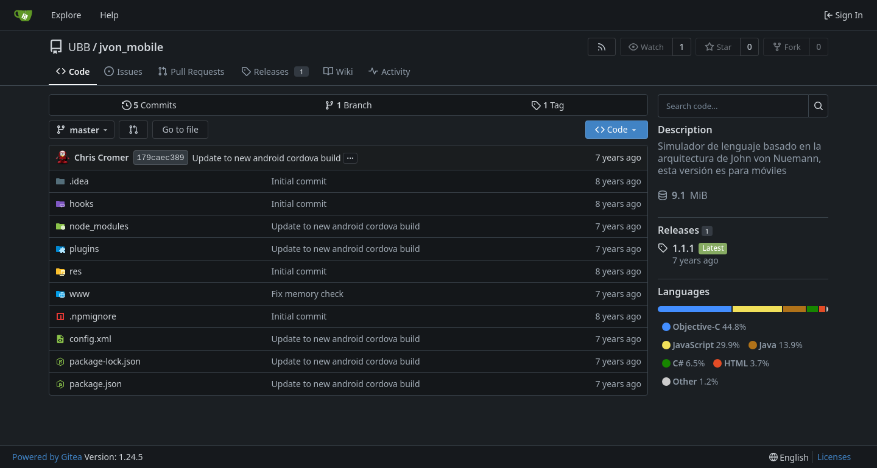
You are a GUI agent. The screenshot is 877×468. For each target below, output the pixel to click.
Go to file (180, 129)
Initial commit (299, 181)
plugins (84, 248)
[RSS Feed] (602, 47)
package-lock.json (105, 361)
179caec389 (161, 157)
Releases (685, 230)
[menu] (789, 457)
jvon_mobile (131, 47)
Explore (66, 15)
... (350, 157)
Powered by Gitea (47, 457)
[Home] (23, 15)
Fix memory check (308, 293)
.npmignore (92, 316)
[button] (133, 129)
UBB (79, 47)
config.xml (90, 338)
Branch (348, 105)
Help (109, 15)
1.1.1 (683, 248)
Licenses (834, 457)
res (75, 271)
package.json (95, 383)
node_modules (99, 226)
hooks (81, 203)
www (79, 293)
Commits (149, 105)
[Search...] (818, 105)
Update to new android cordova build (266, 158)
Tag (547, 105)
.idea (79, 181)
